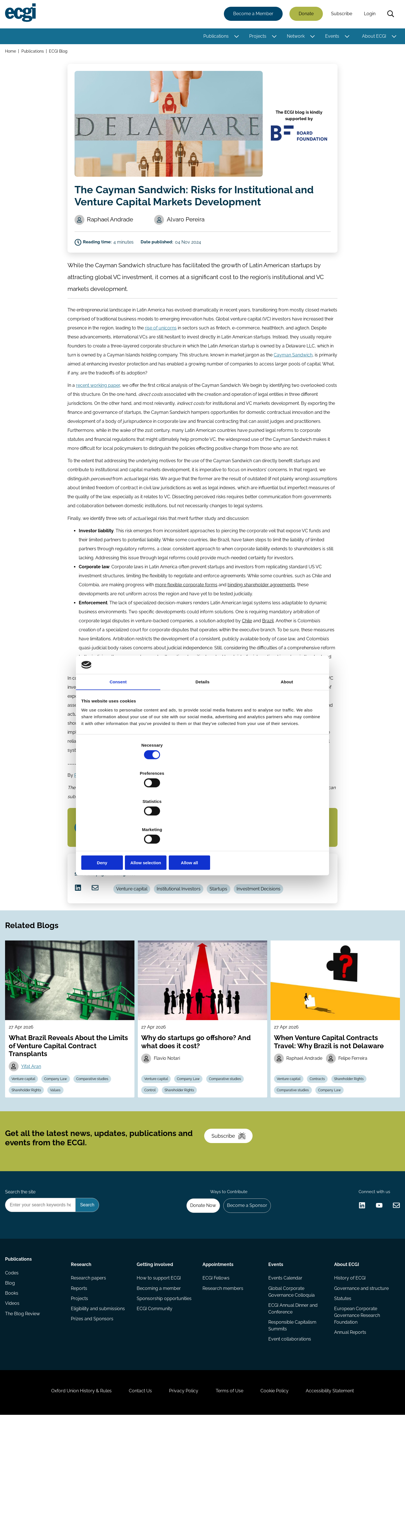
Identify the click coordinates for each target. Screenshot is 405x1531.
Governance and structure (360, 1381)
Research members (222, 1381)
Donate (304, 14)
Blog (12, 1381)
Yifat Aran (34, 1128)
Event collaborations (289, 1435)
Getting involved (155, 1354)
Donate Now (197, 1293)
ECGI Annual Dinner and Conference (292, 1403)
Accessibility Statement (343, 1500)
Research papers (89, 1370)
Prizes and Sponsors (93, 1415)
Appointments (217, 1354)
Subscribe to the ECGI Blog (115, 860)
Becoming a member (159, 1381)
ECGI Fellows (216, 1370)
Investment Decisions (273, 935)
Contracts (322, 1142)
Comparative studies (101, 1142)
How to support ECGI (159, 1370)
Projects (256, 37)
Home (12, 53)
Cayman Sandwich (293, 374)
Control (152, 1155)
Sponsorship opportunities (164, 1392)
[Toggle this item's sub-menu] (234, 37)
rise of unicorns (161, 347)
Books (13, 1392)
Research (82, 1354)
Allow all (283, 820)
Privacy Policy (181, 1500)
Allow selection (202, 820)
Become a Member (251, 14)
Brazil (268, 644)
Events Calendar (285, 1370)
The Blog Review (24, 1415)
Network (294, 37)
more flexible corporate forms (186, 608)
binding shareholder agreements (261, 608)
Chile (247, 644)
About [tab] (287, 726)
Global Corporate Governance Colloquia (291, 1385)
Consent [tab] (118, 726)
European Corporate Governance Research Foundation (356, 1410)
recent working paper (98, 405)
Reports (80, 1381)
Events (330, 37)
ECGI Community (155, 1403)
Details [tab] (202, 726)
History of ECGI (348, 1370)
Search (389, 15)
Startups (230, 935)
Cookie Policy (282, 1500)
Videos (14, 1403)
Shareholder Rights (29, 1155)
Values (61, 1155)
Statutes (341, 1392)
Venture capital (138, 935)
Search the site (22, 1278)
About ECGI (372, 37)
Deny (121, 820)
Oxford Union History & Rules (68, 1500)
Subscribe (339, 14)
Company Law (61, 1142)
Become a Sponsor (244, 1293)
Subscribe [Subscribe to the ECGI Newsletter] (232, 1213)
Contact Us (132, 1500)
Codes (13, 1370)
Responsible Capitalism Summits (292, 1421)
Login (368, 14)
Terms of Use (232, 1500)
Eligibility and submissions (99, 1403)
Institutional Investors (188, 935)
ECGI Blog (60, 53)
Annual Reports (349, 1428)
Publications (214, 37)
